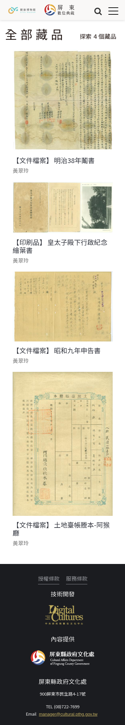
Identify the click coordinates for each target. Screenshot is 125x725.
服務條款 (76, 578)
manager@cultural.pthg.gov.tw (68, 714)
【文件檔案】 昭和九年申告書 (57, 350)
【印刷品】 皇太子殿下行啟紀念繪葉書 (60, 246)
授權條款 (48, 578)
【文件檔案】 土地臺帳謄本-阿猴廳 (61, 529)
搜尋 (98, 10)
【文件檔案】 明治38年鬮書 (54, 160)
